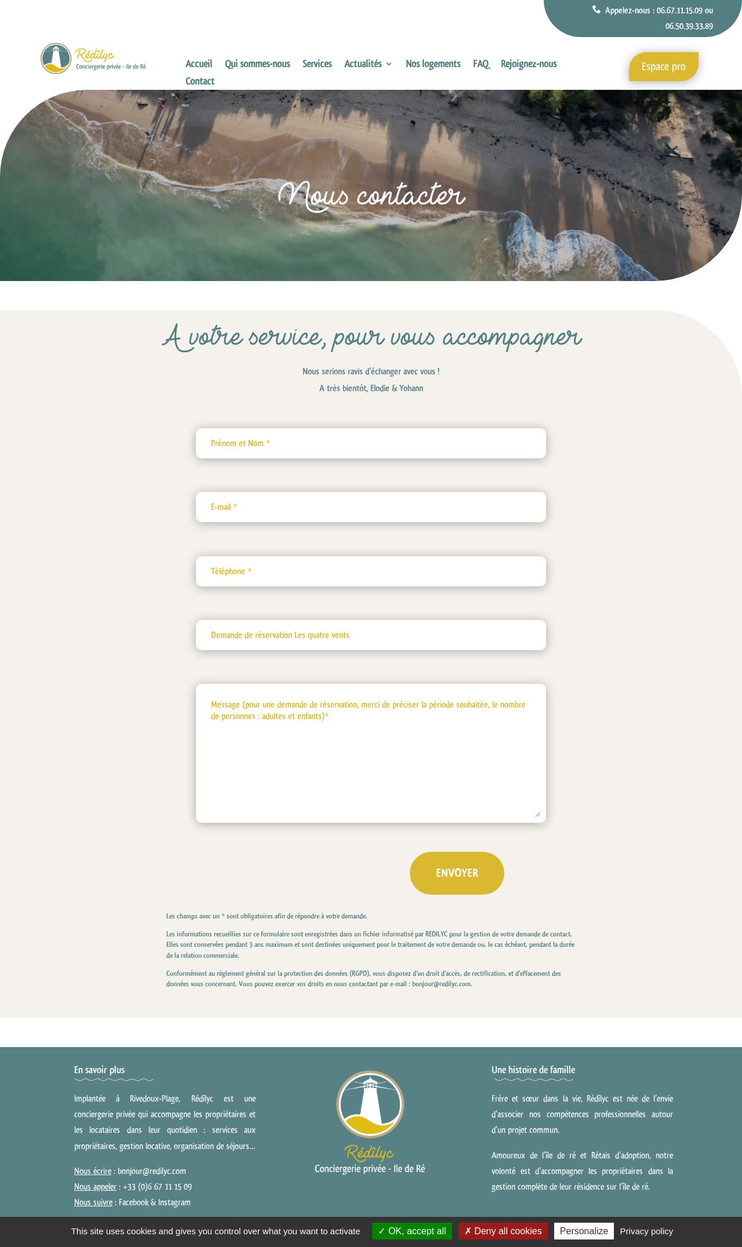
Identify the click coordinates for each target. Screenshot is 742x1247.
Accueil (199, 65)
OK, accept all (412, 1231)
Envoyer (477, 873)
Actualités (362, 65)
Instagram (174, 1202)
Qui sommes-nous (257, 65)
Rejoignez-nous (528, 65)
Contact (200, 82)
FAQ (480, 65)
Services (317, 65)
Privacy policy (647, 1231)
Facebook (133, 1202)
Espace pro (664, 66)
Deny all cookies (503, 1231)
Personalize (584, 1231)
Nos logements (433, 65)
